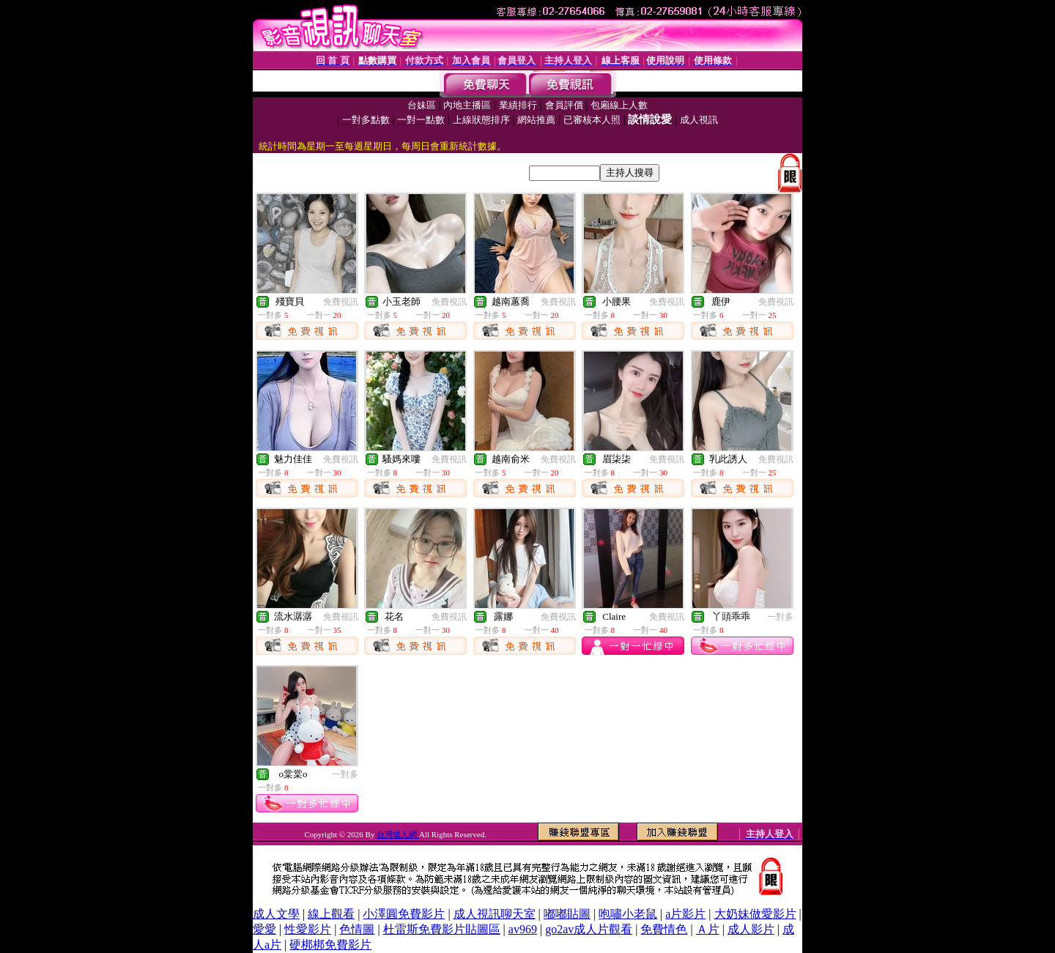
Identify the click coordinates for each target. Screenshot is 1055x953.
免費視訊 (340, 302)
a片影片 (685, 914)
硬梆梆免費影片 (330, 944)
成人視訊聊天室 (495, 914)
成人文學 (276, 914)
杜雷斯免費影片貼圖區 (441, 929)
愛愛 (264, 929)
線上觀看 (331, 914)
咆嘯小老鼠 (628, 914)
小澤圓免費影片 (404, 914)
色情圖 (356, 929)
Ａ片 (707, 929)
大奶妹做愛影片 (755, 914)
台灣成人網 (398, 834)
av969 (522, 929)
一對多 (780, 617)
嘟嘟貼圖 (567, 914)
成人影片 (751, 929)
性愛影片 (307, 929)
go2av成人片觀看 (588, 929)
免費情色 (663, 929)
